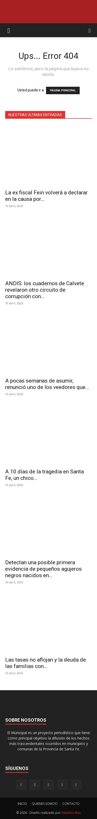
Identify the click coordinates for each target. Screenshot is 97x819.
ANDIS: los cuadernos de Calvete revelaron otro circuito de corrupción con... (44, 289)
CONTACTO (71, 803)
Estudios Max (71, 812)
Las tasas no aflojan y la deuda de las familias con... (45, 663)
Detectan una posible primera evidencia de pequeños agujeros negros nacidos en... (43, 568)
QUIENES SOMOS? (44, 803)
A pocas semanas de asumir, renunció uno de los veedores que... (47, 384)
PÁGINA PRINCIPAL (63, 90)
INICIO (22, 803)
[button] (9, 30)
